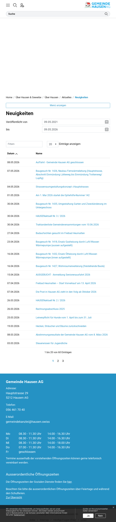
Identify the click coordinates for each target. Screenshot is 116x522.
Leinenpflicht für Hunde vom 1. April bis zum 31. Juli (49, 314)
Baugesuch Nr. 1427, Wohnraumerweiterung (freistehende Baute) (56, 262)
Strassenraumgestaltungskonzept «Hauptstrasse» (48, 183)
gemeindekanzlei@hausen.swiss (28, 418)
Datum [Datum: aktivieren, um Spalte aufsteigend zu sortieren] (10, 153)
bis (8, 129)
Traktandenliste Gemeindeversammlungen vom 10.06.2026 (53, 221)
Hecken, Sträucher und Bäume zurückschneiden (47, 322)
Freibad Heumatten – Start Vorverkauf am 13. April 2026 (52, 279)
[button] (9, 5)
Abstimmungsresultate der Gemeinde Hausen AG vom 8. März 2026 (58, 331)
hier (69, 478)
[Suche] (55, 14)
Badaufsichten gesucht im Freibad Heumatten (46, 229)
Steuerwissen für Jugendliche (37, 339)
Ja (88, 515)
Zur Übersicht (14, 493)
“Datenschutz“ (19, 515)
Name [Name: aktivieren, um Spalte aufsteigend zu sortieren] (25, 153)
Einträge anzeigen (64, 144)
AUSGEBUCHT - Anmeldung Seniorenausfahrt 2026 (49, 271)
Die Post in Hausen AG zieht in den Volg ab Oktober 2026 (52, 288)
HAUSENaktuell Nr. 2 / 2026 (36, 296)
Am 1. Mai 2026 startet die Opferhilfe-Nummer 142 (49, 191)
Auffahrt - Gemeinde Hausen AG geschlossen (46, 162)
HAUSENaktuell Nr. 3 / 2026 (36, 212)
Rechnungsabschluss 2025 (36, 305)
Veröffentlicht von (16, 121)
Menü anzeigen (58, 105)
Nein (100, 515)
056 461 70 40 (15, 406)
